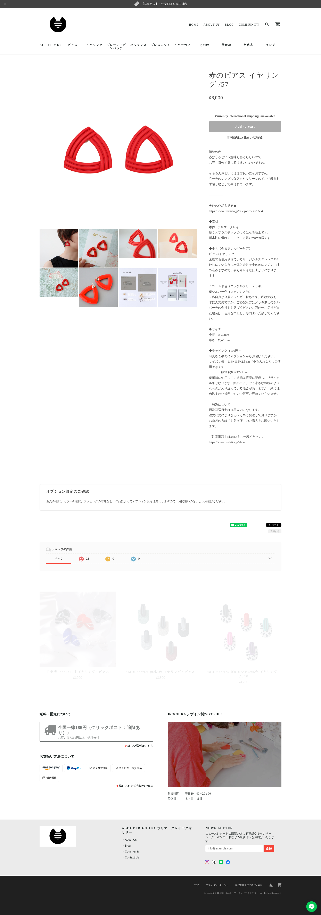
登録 (269, 848)
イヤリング (94, 44)
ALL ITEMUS (50, 44)
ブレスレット (160, 44)
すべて (58, 558)
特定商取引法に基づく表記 (248, 885)
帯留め (226, 44)
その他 (204, 44)
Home (194, 24)
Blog (229, 24)
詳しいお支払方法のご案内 (136, 786)
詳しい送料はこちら (140, 745)
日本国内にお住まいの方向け (245, 137)
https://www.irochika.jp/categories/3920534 (236, 211)
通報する (274, 531)
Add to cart (245, 126)
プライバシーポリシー (217, 885)
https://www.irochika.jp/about (227, 442)
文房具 (248, 44)
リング (270, 44)
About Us (212, 24)
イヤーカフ (182, 44)
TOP (196, 885)
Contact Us (132, 857)
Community (249, 24)
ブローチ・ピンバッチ (116, 46)
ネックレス (138, 44)
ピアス (72, 44)
